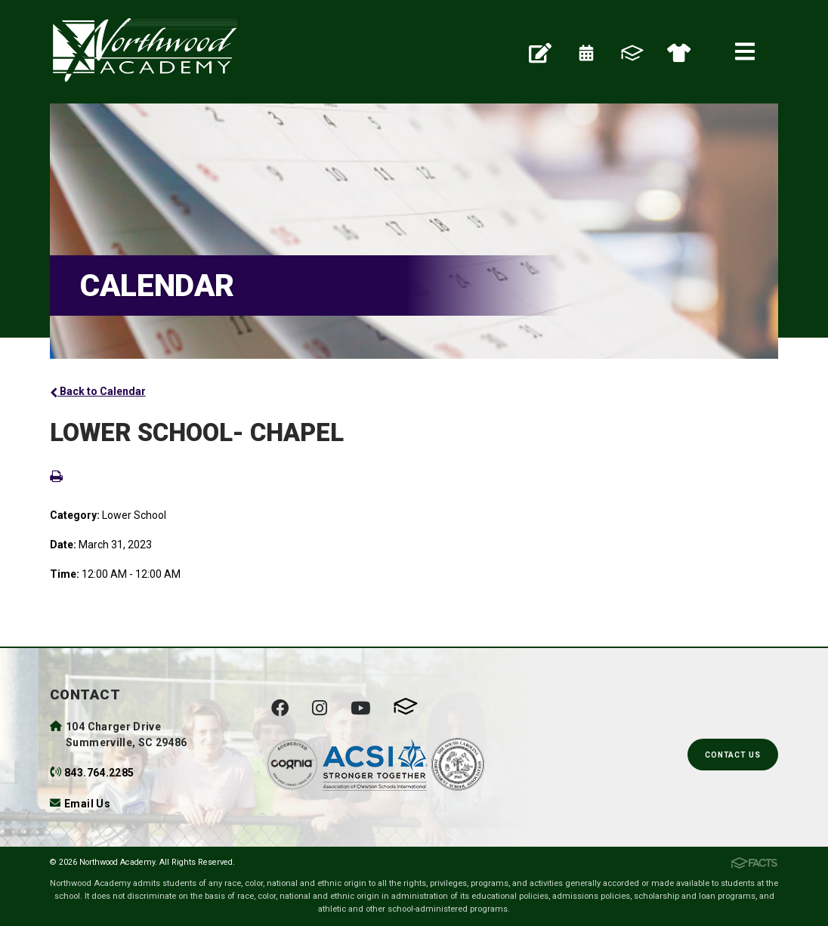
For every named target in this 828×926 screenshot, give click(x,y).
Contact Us (733, 755)
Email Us (87, 804)
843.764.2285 (99, 773)
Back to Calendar (98, 391)
